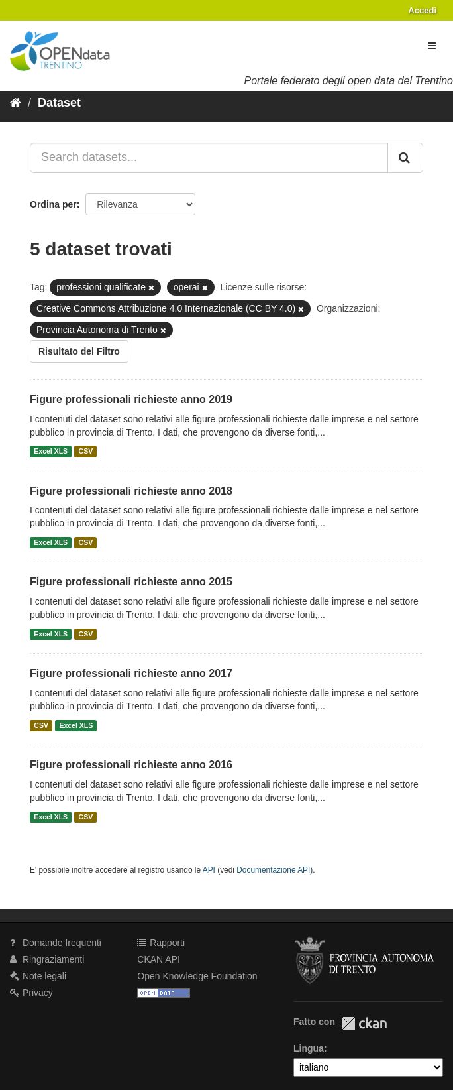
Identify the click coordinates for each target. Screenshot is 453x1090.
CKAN (364, 1023)
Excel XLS (51, 451)
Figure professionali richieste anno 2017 (131, 673)
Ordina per (53, 204)
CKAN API (158, 959)
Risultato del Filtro (79, 351)
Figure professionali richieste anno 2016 (131, 764)
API (209, 870)
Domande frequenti (55, 943)
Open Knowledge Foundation (197, 976)
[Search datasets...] (209, 158)
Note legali (38, 976)
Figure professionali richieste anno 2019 (131, 399)
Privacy (31, 992)
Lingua (308, 1048)
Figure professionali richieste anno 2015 (131, 581)
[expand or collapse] (432, 45)
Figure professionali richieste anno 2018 (131, 491)
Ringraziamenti (47, 959)
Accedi (422, 10)
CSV (86, 451)
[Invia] (405, 158)
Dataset (59, 102)
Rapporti (161, 943)
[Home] (15, 102)
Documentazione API (273, 870)
